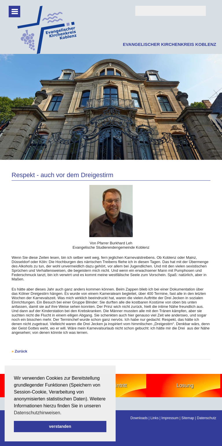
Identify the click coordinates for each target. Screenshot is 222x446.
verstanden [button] (60, 426)
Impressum (169, 418)
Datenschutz (206, 418)
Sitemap (187, 418)
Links (155, 418)
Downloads (138, 418)
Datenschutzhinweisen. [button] (38, 412)
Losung (184, 385)
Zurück (21, 351)
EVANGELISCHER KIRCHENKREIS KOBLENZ (169, 44)
